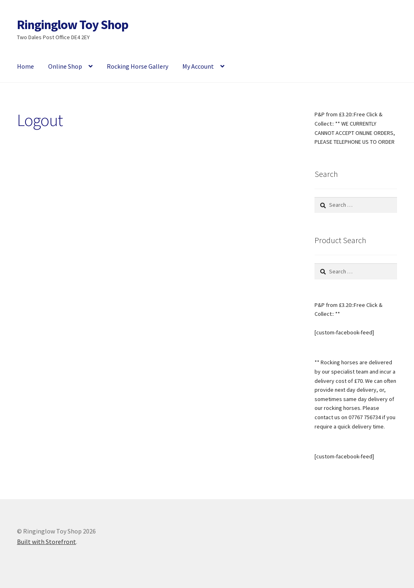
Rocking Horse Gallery (137, 66)
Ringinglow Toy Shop (72, 25)
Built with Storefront (46, 542)
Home (25, 66)
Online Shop (65, 66)
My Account (198, 66)
